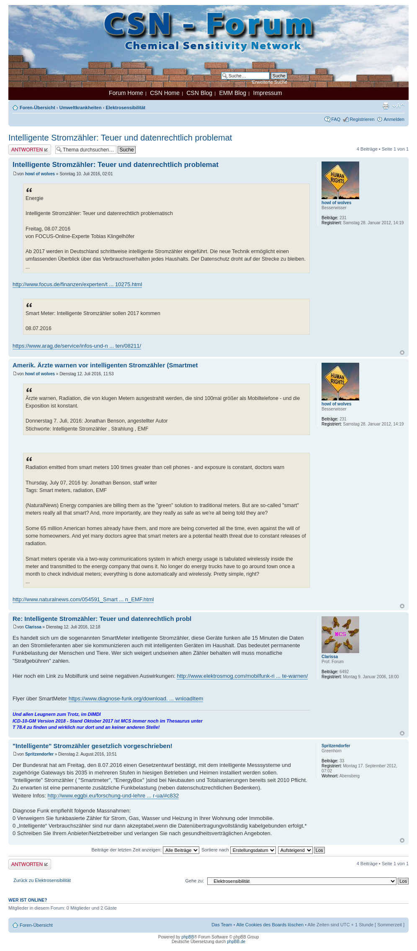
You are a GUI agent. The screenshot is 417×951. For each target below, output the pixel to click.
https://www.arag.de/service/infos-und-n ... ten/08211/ (77, 346)
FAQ (335, 119)
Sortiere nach (238, 849)
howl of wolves (40, 174)
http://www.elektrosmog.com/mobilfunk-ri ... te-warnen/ (242, 676)
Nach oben (402, 352)
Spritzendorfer (39, 754)
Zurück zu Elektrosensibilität (42, 880)
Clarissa (33, 627)
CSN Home (165, 93)
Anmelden (394, 119)
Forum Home (126, 93)
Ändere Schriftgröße (398, 106)
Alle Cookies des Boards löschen (270, 924)
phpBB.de (236, 941)
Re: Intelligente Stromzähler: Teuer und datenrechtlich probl (102, 618)
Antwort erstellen (29, 149)
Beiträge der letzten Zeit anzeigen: (145, 849)
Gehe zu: (194, 880)
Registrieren (362, 119)
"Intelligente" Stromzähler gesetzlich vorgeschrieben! (92, 745)
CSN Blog (199, 93)
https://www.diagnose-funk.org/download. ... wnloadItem (136, 698)
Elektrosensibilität (125, 107)
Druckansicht (385, 106)
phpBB (187, 937)
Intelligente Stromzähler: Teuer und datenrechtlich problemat (120, 137)
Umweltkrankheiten (80, 107)
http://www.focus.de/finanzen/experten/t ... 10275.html (77, 284)
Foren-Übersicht (37, 107)
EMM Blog (232, 93)
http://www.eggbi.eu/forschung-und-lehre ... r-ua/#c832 (113, 795)
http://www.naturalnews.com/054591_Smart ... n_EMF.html (83, 599)
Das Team (221, 924)
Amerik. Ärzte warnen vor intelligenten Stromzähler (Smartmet (105, 365)
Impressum (267, 93)
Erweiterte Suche (269, 82)
